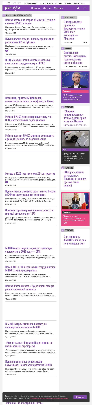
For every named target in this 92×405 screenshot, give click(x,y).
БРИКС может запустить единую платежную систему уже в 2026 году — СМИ (28, 249)
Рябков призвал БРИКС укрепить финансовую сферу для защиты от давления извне (29, 137)
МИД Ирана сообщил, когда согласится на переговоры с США (72, 97)
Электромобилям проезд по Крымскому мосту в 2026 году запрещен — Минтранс (74, 30)
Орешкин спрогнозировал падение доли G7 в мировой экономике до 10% (29, 212)
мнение (68, 48)
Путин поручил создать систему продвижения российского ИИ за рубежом (29, 40)
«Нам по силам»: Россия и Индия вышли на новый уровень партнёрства (28, 344)
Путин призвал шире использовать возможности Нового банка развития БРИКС (28, 363)
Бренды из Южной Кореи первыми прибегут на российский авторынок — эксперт (74, 157)
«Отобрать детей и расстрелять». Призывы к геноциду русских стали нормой (75, 178)
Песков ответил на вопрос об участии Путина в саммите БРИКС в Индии (30, 21)
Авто (65, 149)
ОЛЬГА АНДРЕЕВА (70, 66)
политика (69, 107)
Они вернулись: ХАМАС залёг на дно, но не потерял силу (75, 240)
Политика (67, 91)
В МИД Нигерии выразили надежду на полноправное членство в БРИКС (26, 325)
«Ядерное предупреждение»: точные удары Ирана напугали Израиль (75, 116)
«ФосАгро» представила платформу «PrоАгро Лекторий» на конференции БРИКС (29, 401)
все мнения (83, 66)
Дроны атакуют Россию (51, 3)
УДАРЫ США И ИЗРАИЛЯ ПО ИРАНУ (75, 125)
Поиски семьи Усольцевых (77, 3)
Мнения (58, 8)
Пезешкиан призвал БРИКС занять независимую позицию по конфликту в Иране (29, 99)
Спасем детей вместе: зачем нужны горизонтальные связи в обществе (75, 57)
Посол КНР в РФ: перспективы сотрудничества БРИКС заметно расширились (30, 268)
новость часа (71, 17)
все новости (68, 42)
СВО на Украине (30, 3)
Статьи (47, 8)
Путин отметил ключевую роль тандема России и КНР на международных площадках (30, 193)
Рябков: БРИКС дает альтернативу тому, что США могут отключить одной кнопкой (28, 118)
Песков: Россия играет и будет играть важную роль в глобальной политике (29, 287)
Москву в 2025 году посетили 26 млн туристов (30, 173)
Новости (35, 8)
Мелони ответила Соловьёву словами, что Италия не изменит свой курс (74, 219)
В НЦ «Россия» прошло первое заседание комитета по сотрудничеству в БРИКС (27, 61)
